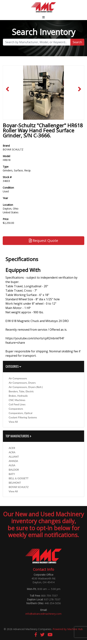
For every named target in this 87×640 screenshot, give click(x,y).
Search (77, 42)
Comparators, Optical (20, 413)
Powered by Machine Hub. (68, 629)
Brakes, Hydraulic (18, 395)
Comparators (16, 408)
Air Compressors (18, 378)
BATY (12, 473)
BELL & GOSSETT (18, 478)
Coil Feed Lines (17, 404)
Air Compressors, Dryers (22, 382)
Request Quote (43, 240)
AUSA (12, 465)
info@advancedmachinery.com (43, 613)
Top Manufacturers (19, 436)
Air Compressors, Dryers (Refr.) (26, 387)
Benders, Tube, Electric (21, 391)
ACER (12, 447)
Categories (13, 366)
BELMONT (15, 482)
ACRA (12, 452)
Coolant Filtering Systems (23, 417)
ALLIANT (14, 456)
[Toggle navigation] (43, 17)
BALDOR (14, 469)
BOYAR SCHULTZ (19, 486)
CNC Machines (17, 400)
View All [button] (13, 421)
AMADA (13, 460)
